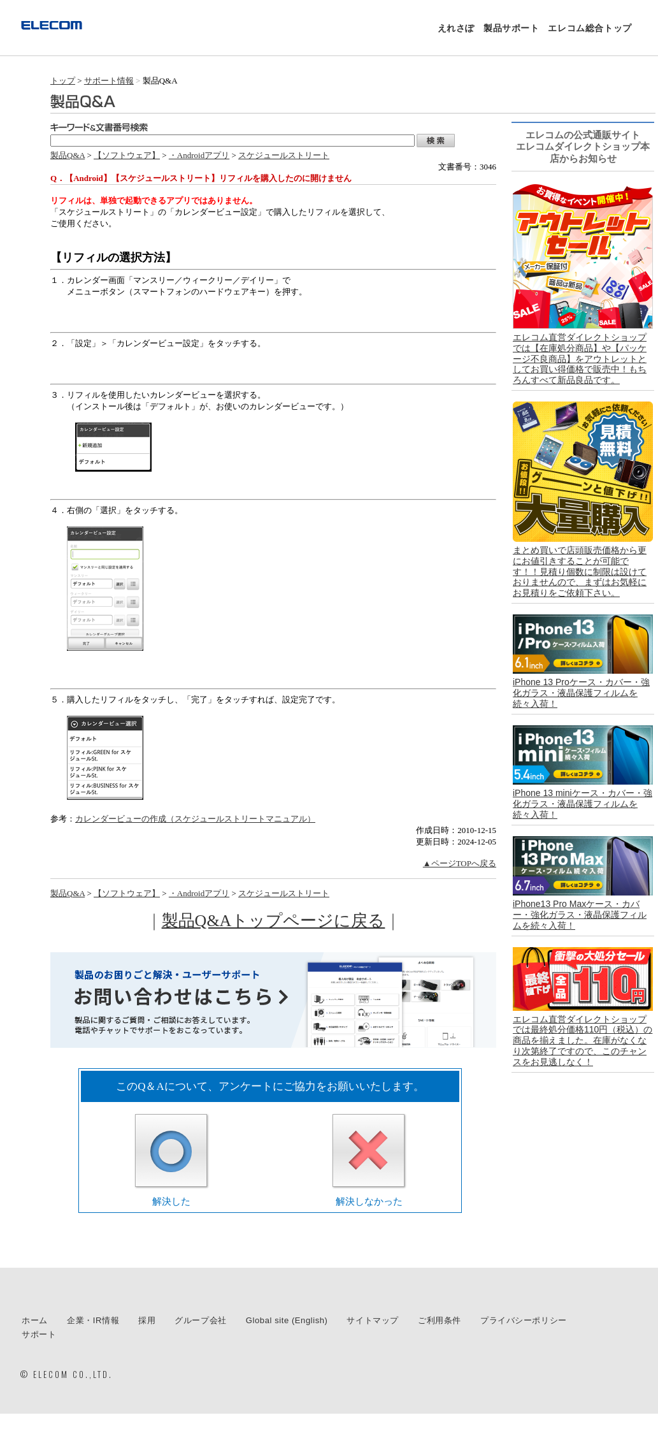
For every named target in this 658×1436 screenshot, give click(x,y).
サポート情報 (109, 80)
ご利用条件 (439, 1320)
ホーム (35, 1320)
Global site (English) (287, 1320)
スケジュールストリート (283, 155)
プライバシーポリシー (523, 1320)
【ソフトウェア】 (127, 155)
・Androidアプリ (199, 155)
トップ (62, 80)
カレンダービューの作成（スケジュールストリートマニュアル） (195, 818)
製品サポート (511, 28)
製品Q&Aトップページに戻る (273, 920)
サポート (39, 1334)
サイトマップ (373, 1320)
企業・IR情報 (93, 1320)
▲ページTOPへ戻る (459, 863)
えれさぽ (456, 28)
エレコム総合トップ (589, 28)
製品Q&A (67, 155)
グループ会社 (201, 1320)
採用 (146, 1320)
